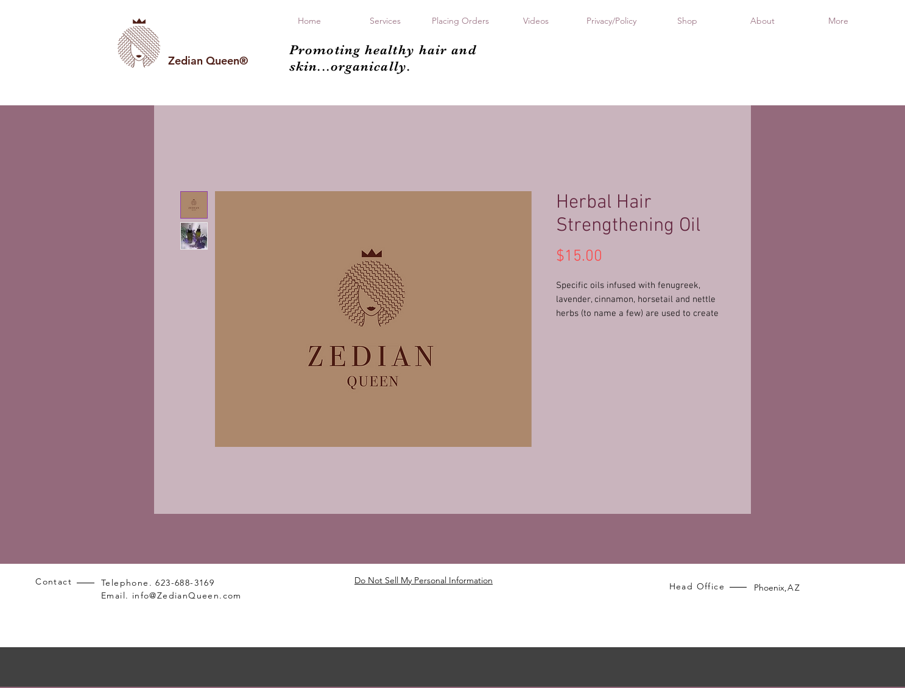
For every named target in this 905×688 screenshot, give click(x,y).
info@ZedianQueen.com (187, 595)
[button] (687, 21)
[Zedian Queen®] (208, 61)
